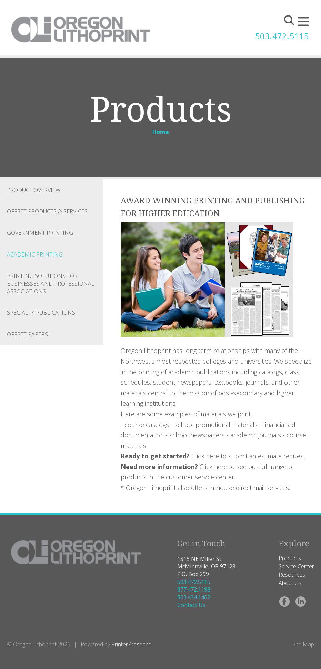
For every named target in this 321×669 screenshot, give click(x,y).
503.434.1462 (193, 597)
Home (160, 132)
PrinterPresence (131, 644)
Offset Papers (27, 334)
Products (290, 558)
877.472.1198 (193, 589)
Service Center (296, 566)
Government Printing (40, 233)
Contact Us (191, 605)
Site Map (303, 644)
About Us (290, 583)
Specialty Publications (41, 312)
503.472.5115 (280, 36)
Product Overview (33, 190)
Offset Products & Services (47, 211)
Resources (292, 574)
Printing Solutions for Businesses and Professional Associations (50, 283)
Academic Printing (35, 254)
